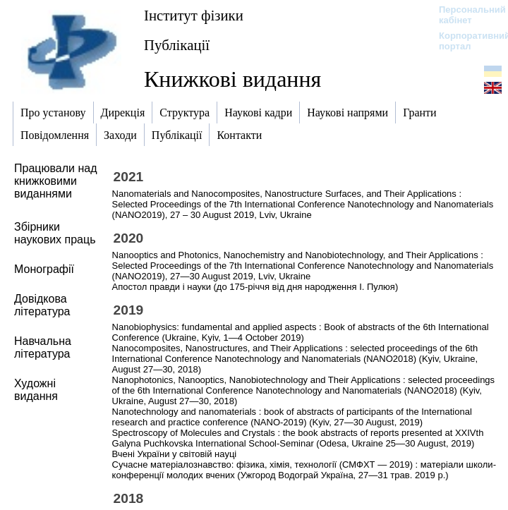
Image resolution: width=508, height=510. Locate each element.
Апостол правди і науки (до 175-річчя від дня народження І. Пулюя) (255, 286)
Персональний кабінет (465, 14)
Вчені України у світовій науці (174, 454)
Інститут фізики (193, 15)
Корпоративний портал (465, 40)
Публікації (177, 45)
